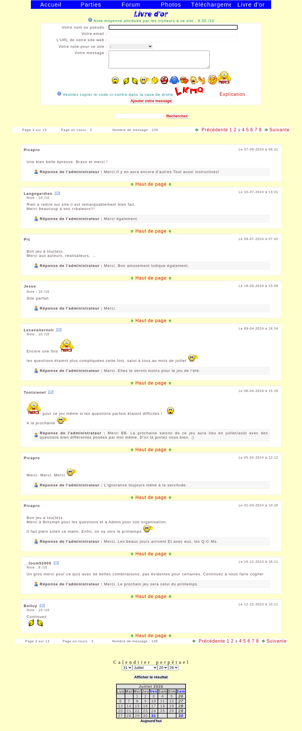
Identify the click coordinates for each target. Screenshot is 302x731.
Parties (91, 4)
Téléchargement (211, 4)
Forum (131, 4)
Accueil (51, 4)
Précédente (211, 133)
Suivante (276, 133)
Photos (171, 4)
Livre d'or (251, 4)
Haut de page (151, 187)
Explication (232, 97)
